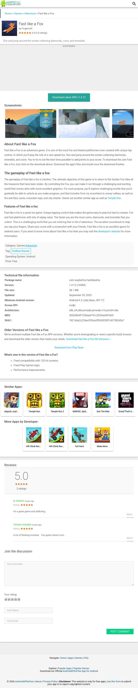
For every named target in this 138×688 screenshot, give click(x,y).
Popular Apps (65, 668)
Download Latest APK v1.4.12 (69, 97)
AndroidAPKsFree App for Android (80, 671)
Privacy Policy (50, 681)
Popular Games (81, 668)
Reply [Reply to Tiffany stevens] (130, 538)
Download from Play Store (69, 347)
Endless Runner (20, 251)
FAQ (86, 658)
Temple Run (114, 198)
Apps (70, 658)
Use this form (114, 681)
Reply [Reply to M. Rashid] (130, 514)
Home (8, 13)
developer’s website (109, 231)
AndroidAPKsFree (24, 681)
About (38, 681)
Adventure (30, 13)
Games (18, 13)
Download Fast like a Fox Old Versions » (88, 339)
